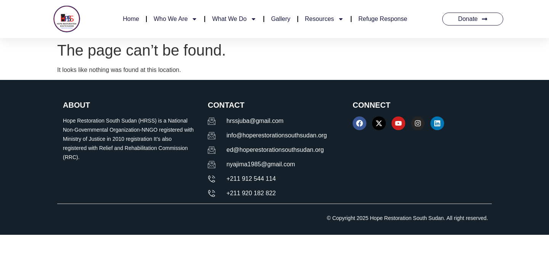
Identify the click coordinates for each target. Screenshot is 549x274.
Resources (324, 19)
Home (131, 19)
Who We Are (176, 19)
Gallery (281, 19)
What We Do (234, 19)
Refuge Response (382, 19)
